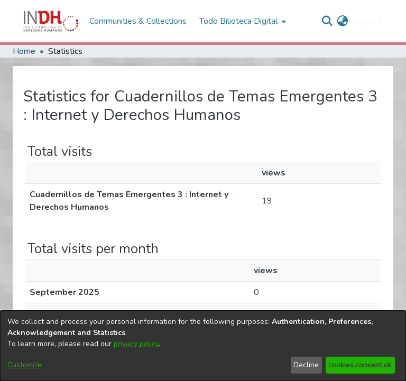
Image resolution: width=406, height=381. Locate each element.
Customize (24, 365)
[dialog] (203, 346)
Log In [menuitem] (364, 21)
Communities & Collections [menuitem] (138, 21)
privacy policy (136, 344)
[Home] (51, 21)
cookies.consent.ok (360, 365)
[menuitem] (342, 21)
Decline (306, 365)
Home (24, 51)
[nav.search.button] (327, 21)
